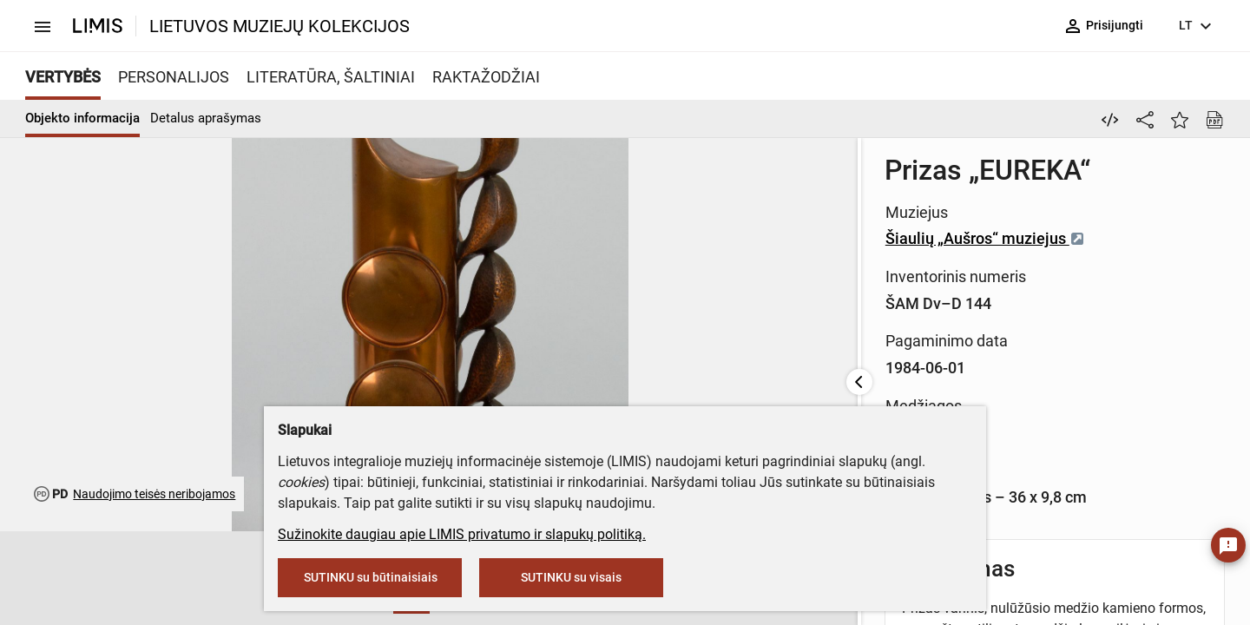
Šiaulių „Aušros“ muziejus (516, 238)
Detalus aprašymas (205, 118)
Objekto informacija (82, 118)
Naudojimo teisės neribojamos (154, 494)
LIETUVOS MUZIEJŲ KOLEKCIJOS (279, 26)
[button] (141, 579)
